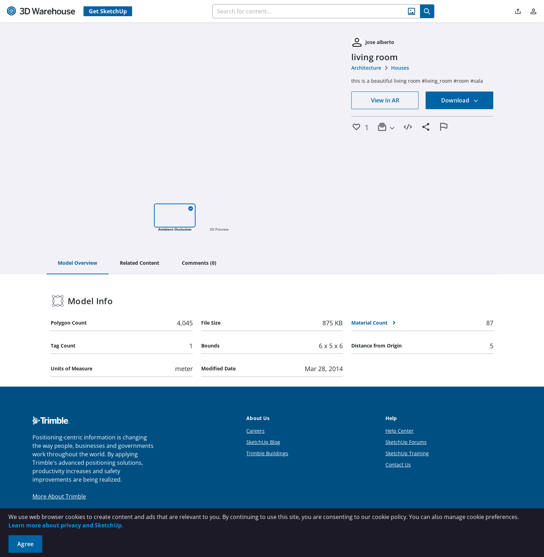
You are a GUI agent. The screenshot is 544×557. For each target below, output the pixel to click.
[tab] (78, 263)
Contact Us (398, 464)
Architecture (366, 67)
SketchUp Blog (263, 442)
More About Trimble (59, 496)
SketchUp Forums (406, 442)
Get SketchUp (108, 11)
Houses (400, 67)
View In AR (385, 100)
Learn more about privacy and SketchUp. (65, 525)
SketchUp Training (407, 453)
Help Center (399, 430)
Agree (25, 544)
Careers (255, 430)
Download (459, 100)
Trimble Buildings (267, 453)
